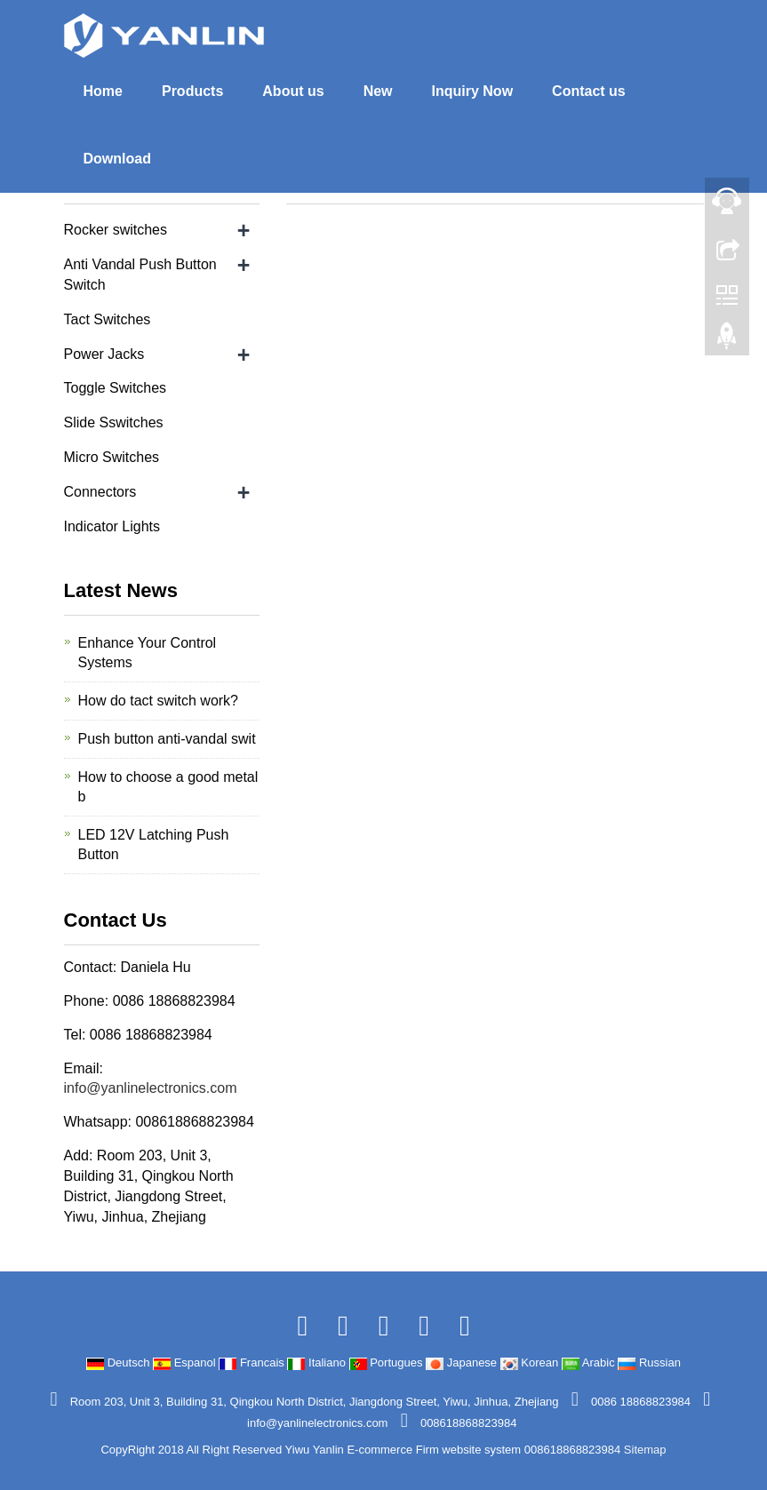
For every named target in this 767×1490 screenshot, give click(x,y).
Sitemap (645, 1449)
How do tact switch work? (158, 700)
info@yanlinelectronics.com (150, 1088)
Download (117, 158)
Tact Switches (107, 319)
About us (293, 91)
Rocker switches (115, 229)
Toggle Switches (115, 387)
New (378, 91)
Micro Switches (112, 457)
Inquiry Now (473, 91)
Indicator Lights (112, 526)
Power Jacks (104, 354)
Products (192, 91)
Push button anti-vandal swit (167, 738)
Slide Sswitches (114, 422)
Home (103, 91)
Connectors (100, 491)
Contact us (589, 91)
